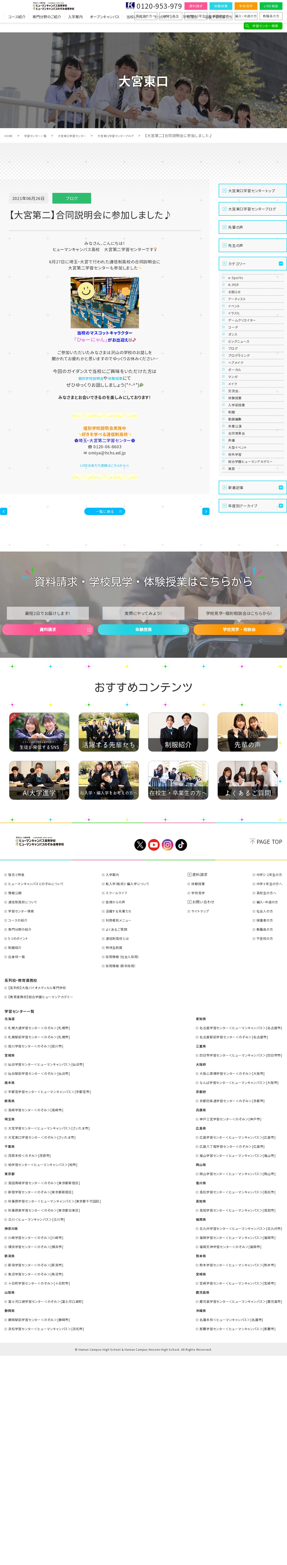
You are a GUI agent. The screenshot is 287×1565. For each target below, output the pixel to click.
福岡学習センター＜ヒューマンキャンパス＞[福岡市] (232, 1446)
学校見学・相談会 (239, 831)
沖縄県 (189, 1519)
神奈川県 (12, 1437)
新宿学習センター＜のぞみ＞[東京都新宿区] (46, 1401)
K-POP (236, 295)
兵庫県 (189, 1319)
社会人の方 (262, 1120)
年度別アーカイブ (242, 703)
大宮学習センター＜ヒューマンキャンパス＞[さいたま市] (55, 1337)
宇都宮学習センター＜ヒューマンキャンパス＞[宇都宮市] (56, 1300)
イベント (237, 337)
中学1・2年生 (196, 16)
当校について (136, 26)
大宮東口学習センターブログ (140, 135)
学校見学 (246, 6)
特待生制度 (118, 1156)
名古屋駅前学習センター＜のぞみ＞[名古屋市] (228, 1246)
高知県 (189, 1410)
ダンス (235, 392)
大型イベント (242, 615)
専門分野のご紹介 (47, 26)
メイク (235, 490)
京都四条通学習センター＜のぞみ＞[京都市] (226, 1310)
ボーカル (238, 462)
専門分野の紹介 (22, 1138)
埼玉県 (10, 1328)
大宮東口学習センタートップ (251, 190)
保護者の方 (221, 16)
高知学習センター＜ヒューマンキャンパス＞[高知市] (232, 1419)
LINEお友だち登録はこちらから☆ (105, 465)
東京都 (10, 1383)
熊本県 (189, 1465)
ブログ (235, 420)
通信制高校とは (121, 1147)
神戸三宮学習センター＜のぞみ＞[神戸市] (224, 1328)
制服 (234, 545)
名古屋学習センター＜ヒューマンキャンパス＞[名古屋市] (235, 1237)
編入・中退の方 (246, 16)
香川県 (189, 1392)
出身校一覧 (18, 1166)
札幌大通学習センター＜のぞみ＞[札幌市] (44, 1237)
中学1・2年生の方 (267, 1083)
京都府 (189, 1300)
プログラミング (243, 434)
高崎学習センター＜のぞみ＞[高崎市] (40, 1319)
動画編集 (238, 559)
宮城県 (10, 1264)
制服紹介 (16, 1156)
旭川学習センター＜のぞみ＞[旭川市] (40, 1255)
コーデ (236, 378)
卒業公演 (238, 573)
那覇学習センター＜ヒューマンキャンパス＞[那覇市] (232, 1538)
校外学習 (238, 629)
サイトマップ (205, 1120)
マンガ (235, 476)
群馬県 (10, 1310)
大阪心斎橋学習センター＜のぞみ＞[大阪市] (226, 1282)
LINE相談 (271, 6)
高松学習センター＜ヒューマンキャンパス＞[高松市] (232, 1401)
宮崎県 (189, 1483)
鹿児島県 (191, 1501)
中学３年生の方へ (267, 1093)
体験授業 (221, 6)
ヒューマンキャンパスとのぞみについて (40, 1093)
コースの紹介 (20, 1129)
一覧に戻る (104, 514)
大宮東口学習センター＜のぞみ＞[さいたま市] (47, 1346)
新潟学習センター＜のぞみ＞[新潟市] (40, 1474)
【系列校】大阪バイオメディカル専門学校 (42, 1197)
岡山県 (189, 1373)
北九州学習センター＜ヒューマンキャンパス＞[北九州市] (235, 1437)
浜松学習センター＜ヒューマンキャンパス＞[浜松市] (52, 1538)
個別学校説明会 (88, 378)
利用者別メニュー (123, 1129)
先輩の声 (235, 227)
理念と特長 (18, 1083)
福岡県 (189, 1428)
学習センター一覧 (41, 135)
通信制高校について (26, 1111)
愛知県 (189, 1228)
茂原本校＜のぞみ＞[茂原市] (33, 1364)
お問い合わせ (206, 1111)
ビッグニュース (243, 406)
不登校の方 (262, 1147)
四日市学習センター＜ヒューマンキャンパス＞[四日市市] (235, 1264)
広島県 (189, 1337)
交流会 (236, 504)
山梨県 (10, 1501)
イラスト (237, 351)
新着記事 (235, 685)
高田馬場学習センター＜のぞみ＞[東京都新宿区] (50, 1392)
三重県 (189, 1255)
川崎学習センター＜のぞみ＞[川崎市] (40, 1446)
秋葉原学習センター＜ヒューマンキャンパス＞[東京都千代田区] (61, 1410)
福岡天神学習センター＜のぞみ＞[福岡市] (224, 1456)
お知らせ (238, 309)
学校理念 (190, 26)
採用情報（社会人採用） (127, 1166)
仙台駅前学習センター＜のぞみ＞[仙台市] (44, 1282)
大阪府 (189, 1273)
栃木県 (10, 1291)
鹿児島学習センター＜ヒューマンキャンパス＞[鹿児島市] (235, 1510)
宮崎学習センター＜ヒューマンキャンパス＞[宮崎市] (232, 1492)
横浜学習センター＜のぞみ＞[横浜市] (40, 1456)
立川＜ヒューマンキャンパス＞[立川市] (41, 1428)
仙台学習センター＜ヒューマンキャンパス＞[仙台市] (52, 1273)
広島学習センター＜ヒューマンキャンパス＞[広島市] (232, 1346)
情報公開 (16, 1102)
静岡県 (10, 1519)
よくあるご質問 (120, 1138)
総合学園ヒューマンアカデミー (254, 646)
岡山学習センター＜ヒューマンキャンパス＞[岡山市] (232, 1383)
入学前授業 (240, 531)
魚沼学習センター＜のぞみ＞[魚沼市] (40, 1483)
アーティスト (241, 323)
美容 (234, 663)
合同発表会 (240, 587)
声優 (234, 601)
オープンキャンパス (104, 26)
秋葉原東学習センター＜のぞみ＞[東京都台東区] (50, 1419)
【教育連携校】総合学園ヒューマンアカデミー (46, 1206)
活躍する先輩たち (218, 26)
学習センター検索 (265, 25)
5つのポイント (165, 26)
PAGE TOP (269, 1051)
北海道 (10, 1228)
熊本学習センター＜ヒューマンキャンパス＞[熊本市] (232, 1474)
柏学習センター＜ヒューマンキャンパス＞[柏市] (48, 1373)
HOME (10, 135)
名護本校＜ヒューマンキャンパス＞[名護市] (225, 1528)
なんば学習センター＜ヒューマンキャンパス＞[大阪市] (233, 1291)
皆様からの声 (119, 1111)
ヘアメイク (239, 448)
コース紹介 (17, 26)
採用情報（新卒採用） (125, 1175)
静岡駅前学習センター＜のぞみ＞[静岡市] (44, 1528)
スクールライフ (120, 1102)
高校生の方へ (146, 16)
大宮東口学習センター (86, 135)
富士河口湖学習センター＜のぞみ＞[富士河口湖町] (52, 1510)
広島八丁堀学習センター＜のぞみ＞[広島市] (226, 1355)
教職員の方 (271, 16)
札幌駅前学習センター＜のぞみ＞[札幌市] (44, 1246)
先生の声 (235, 245)
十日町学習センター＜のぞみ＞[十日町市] (44, 1492)
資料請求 (195, 6)
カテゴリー (237, 263)
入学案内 (75, 26)
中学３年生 (171, 16)
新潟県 (10, 1465)
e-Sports (239, 281)
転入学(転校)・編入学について (133, 1093)
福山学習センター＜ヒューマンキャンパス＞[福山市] (232, 1364)
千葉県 (10, 1355)
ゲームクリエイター (247, 365)
